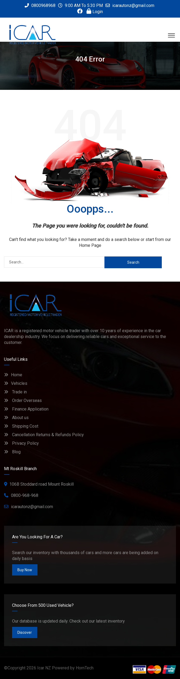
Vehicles (15, 383)
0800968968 (40, 5)
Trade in (15, 391)
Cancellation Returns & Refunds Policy (44, 434)
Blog (12, 451)
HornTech (84, 667)
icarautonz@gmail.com (133, 5)
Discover (24, 632)
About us (16, 417)
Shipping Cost (21, 426)
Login (95, 11)
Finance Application (26, 409)
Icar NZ (44, 667)
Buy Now (24, 570)
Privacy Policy (21, 443)
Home (13, 374)
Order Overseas (23, 400)
